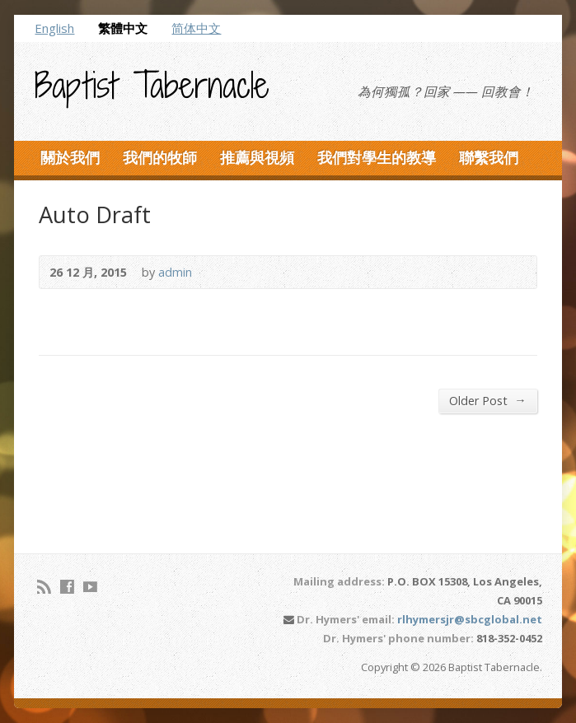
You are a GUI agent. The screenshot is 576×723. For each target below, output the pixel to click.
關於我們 (70, 157)
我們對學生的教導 (376, 157)
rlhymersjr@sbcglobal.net (469, 619)
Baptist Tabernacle (152, 85)
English (54, 28)
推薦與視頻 (257, 157)
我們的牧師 (160, 157)
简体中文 (196, 28)
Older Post (487, 400)
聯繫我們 (488, 157)
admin (175, 272)
